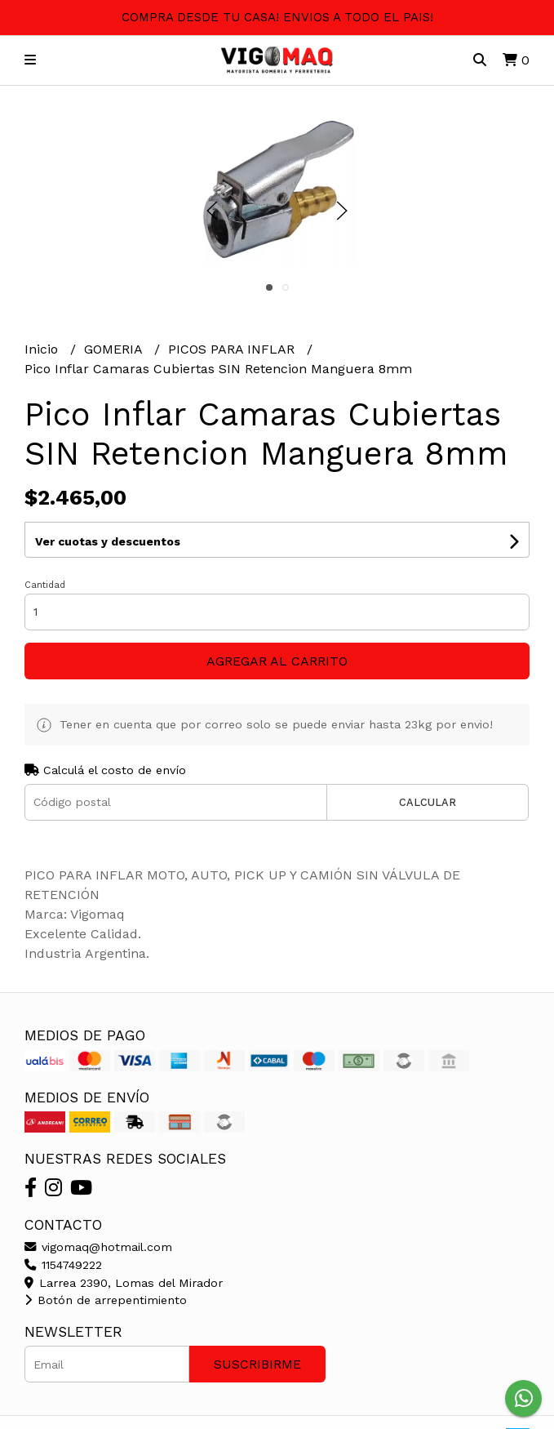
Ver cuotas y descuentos (107, 541)
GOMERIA (115, 349)
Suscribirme (257, 1364)
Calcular (427, 802)
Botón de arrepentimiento (105, 1300)
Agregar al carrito (277, 661)
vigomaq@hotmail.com (98, 1246)
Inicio (43, 349)
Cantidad (44, 585)
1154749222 (63, 1264)
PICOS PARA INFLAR (233, 349)
